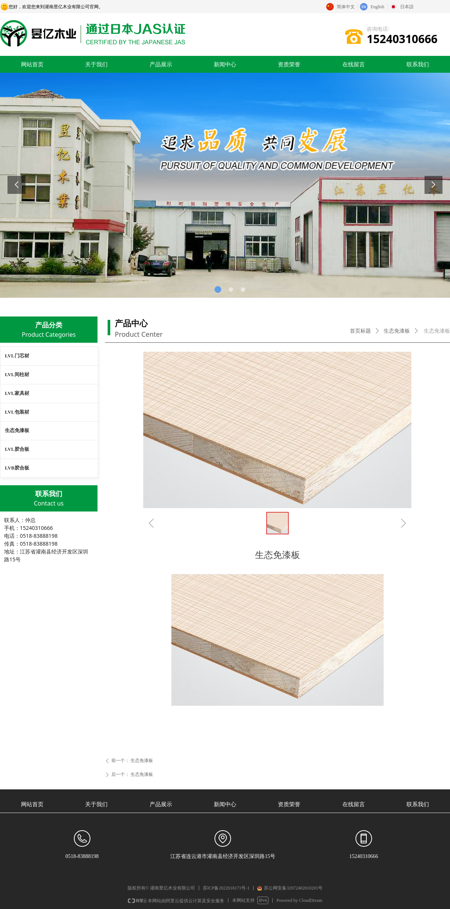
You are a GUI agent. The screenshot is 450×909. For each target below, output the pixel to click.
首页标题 (360, 331)
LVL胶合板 (17, 449)
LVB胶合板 (17, 468)
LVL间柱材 (17, 374)
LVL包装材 (17, 412)
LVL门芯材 (17, 355)
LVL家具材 (17, 393)
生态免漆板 (397, 331)
